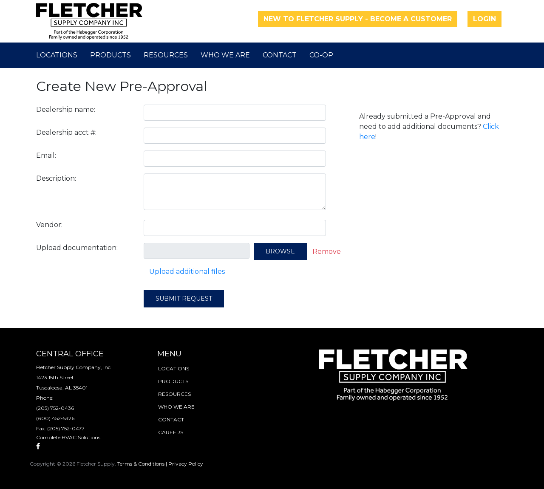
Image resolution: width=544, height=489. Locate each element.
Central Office (70, 353)
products (173, 381)
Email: (46, 155)
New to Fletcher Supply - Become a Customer (358, 19)
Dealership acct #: (66, 132)
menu (169, 353)
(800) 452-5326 (55, 418)
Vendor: (49, 225)
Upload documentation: (77, 248)
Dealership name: (65, 109)
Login (484, 19)
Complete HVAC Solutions (68, 437)
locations (173, 368)
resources (174, 394)
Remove (326, 251)
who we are (176, 407)
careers (170, 432)
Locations (56, 55)
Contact (280, 55)
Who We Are (225, 55)
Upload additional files (187, 271)
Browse (280, 251)
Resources (166, 55)
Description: (56, 178)
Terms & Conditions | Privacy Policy (160, 464)
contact (171, 419)
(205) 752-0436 (55, 408)
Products (110, 55)
